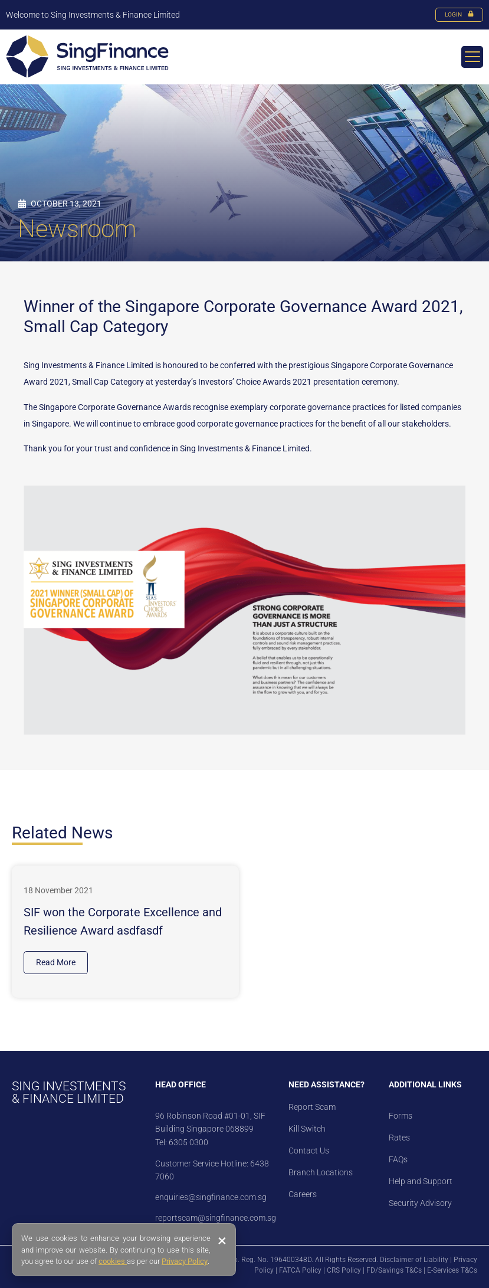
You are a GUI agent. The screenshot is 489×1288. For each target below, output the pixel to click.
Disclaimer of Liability (414, 1260)
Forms (400, 1115)
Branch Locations (320, 1172)
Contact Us (308, 1150)
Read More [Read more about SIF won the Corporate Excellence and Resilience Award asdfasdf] (56, 962)
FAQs (398, 1159)
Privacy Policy (185, 1261)
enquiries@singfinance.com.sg (211, 1197)
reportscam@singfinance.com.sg (215, 1218)
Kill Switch (307, 1128)
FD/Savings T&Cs (394, 1270)
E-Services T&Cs (452, 1270)
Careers (302, 1194)
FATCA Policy (300, 1270)
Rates (399, 1137)
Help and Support (420, 1181)
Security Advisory (420, 1203)
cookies (113, 1261)
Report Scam (312, 1107)
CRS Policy (344, 1270)
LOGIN (459, 14)
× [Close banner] (222, 1241)
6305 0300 (188, 1142)
